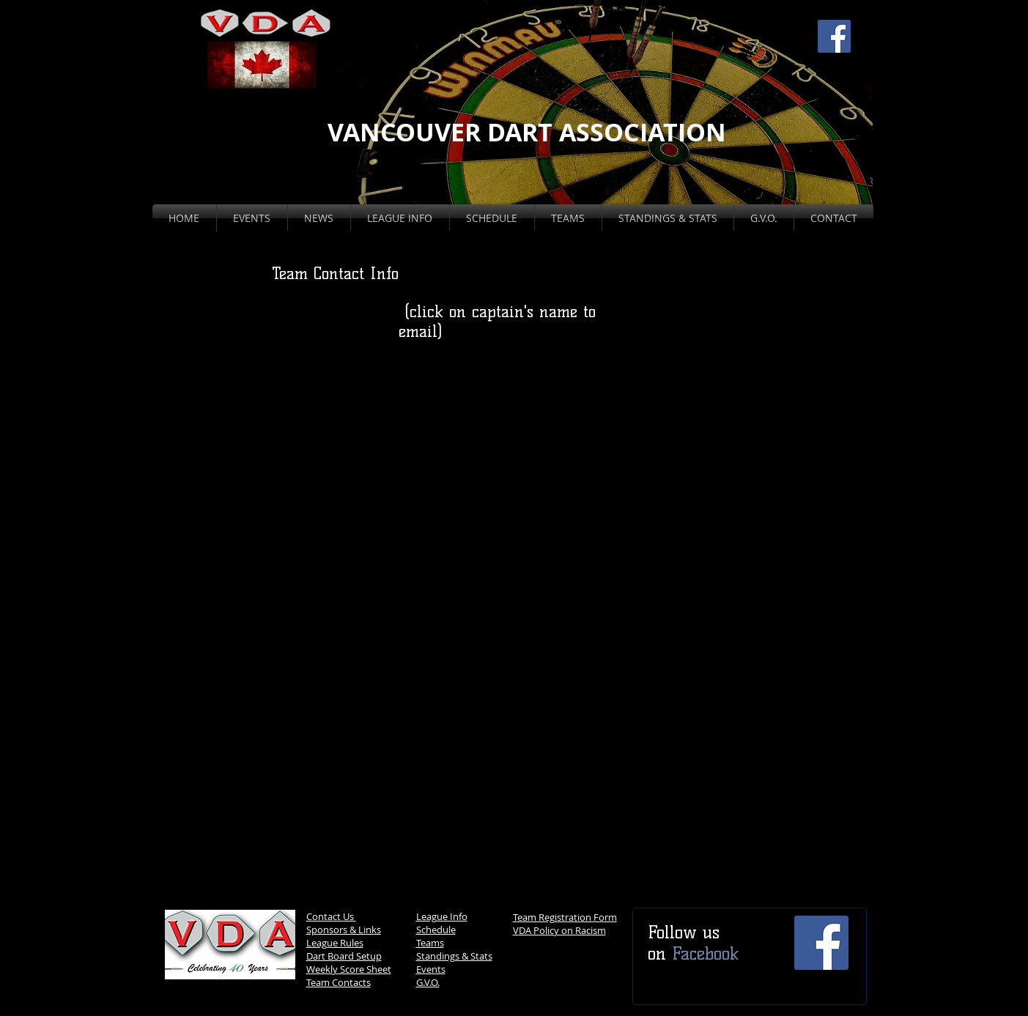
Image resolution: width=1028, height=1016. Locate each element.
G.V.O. (428, 982)
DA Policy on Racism (562, 930)
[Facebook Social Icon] (834, 36)
